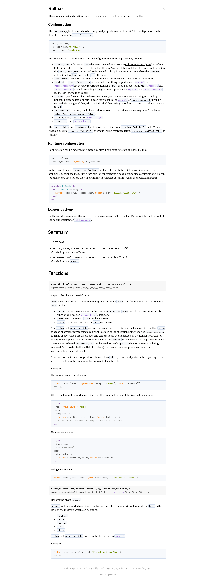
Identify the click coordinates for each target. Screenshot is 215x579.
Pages (10, 22)
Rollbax (10, 33)
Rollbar (161, 16)
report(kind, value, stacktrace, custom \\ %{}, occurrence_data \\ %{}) (110, 248)
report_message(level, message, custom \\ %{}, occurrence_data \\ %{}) (109, 257)
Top (12, 38)
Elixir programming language (158, 568)
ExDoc (98, 568)
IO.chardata (140, 492)
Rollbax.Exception (15, 49)
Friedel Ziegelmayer (129, 568)
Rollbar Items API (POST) (160, 64)
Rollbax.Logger (14, 53)
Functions (15, 45)
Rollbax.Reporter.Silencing (19, 61)
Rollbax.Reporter (15, 57)
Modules (12, 25)
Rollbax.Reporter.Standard (19, 65)
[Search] (19, 14)
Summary (15, 41)
